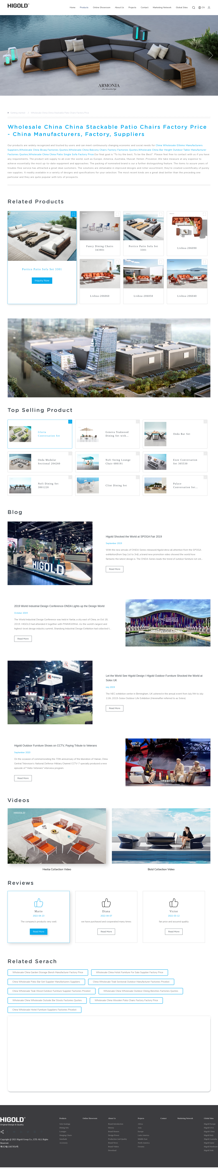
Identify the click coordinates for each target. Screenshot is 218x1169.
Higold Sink (208, 1152)
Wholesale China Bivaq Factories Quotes (43, 150)
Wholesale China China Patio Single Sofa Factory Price (61, 154)
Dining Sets (64, 1129)
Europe (141, 1133)
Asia (139, 1129)
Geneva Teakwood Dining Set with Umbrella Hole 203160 (117, 434)
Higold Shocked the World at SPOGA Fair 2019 (134, 536)
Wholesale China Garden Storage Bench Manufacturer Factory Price (48, 974)
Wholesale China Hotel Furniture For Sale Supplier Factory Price (130, 974)
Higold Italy (208, 1137)
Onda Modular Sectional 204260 (49, 462)
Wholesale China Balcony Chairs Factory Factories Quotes (103, 150)
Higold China (209, 1133)
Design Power (113, 1137)
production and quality (117, 1141)
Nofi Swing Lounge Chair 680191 (114, 462)
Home (72, 7)
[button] (7, 55)
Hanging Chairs (65, 1137)
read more (114, 569)
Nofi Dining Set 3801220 (48, 486)
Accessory (63, 1144)
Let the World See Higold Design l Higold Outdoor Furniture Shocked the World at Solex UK (153, 678)
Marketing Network (162, 7)
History (111, 1129)
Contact (144, 7)
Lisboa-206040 (187, 296)
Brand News (113, 1144)
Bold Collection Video (161, 869)
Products (84, 7)
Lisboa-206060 (100, 296)
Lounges (62, 1133)
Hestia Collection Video (57, 869)
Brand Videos (113, 1148)
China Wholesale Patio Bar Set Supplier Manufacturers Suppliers (47, 983)
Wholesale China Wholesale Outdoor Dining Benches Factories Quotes (141, 992)
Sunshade (63, 1141)
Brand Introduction (115, 1125)
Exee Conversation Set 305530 (185, 462)
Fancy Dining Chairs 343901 (99, 248)
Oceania (141, 1148)
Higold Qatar (209, 1144)
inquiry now (42, 280)
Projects (132, 7)
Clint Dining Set (116, 485)
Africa (140, 1125)
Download (112, 1152)
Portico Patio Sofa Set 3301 (42, 269)
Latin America (143, 1137)
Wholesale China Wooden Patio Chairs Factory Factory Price (127, 1002)
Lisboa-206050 (143, 296)
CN (201, 7)
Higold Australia (210, 1141)
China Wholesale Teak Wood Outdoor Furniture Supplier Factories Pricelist (52, 992)
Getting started (17, 112)
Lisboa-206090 (187, 248)
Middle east (142, 1141)
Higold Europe (210, 1125)
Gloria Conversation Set (49, 434)
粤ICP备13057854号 (9, 1148)
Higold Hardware (211, 1148)
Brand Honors (113, 1133)
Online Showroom (101, 7)
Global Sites (182, 7)
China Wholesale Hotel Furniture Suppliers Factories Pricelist (45, 1011)
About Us (119, 7)
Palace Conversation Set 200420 (184, 486)
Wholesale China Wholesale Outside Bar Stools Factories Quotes (47, 1002)
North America (144, 1144)
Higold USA (209, 1129)
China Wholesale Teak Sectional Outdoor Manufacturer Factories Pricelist (132, 983)
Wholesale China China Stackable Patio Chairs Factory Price (60, 112)
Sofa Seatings (64, 1125)
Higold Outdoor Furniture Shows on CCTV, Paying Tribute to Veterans (56, 745)
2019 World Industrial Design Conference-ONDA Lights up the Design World (60, 606)
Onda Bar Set (182, 434)
